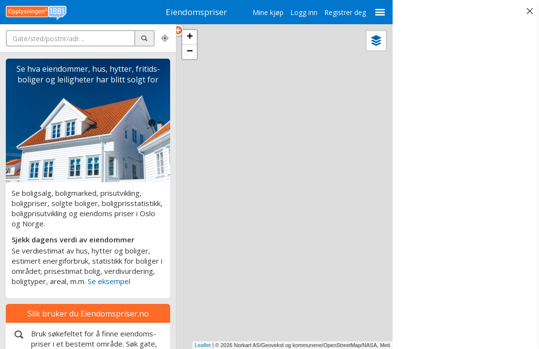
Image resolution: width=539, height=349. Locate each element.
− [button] (190, 52)
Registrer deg (334, 12)
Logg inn (293, 12)
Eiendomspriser (191, 11)
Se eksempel (109, 281)
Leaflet (192, 345)
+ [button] (190, 37)
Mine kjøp (257, 12)
